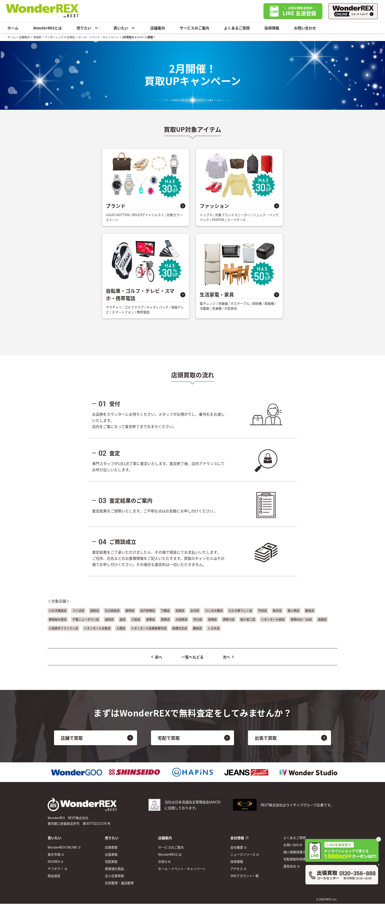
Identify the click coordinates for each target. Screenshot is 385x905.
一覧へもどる (192, 656)
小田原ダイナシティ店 (63, 628)
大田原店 (181, 619)
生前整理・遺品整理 (119, 882)
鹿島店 (309, 610)
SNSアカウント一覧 (244, 875)
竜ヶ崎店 (293, 610)
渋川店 (197, 619)
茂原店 (165, 619)
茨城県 (37, 37)
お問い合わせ (305, 27)
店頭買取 (111, 847)
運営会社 (289, 866)
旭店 (122, 619)
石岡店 (180, 610)
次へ (226, 656)
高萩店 (94, 610)
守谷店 (262, 610)
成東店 (150, 619)
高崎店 (212, 619)
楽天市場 (54, 854)
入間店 (120, 628)
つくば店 (78, 610)
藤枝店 (197, 628)
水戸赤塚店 (147, 610)
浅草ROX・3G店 (301, 619)
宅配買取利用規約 (296, 859)
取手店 (277, 610)
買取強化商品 (114, 868)
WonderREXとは (47, 27)
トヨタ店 (214, 628)
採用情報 (271, 27)
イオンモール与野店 (97, 628)
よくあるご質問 (237, 27)
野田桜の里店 (58, 619)
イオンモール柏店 (273, 619)
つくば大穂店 (214, 610)
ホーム (12, 27)
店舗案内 (157, 27)
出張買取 (111, 854)
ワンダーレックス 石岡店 (60, 37)
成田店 (109, 619)
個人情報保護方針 (296, 852)
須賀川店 (228, 619)
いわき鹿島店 (58, 610)
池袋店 (322, 619)
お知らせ (164, 861)
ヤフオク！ (56, 868)
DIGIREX (54, 861)
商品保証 (54, 875)
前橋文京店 (179, 628)
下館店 (165, 610)
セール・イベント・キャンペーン (98, 37)
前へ (158, 656)
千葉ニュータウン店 (85, 619)
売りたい (88, 27)
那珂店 (129, 610)
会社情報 (237, 837)
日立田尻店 (112, 610)
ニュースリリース (242, 854)
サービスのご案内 (194, 27)
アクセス (236, 868)
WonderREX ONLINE (62, 847)
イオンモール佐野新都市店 (148, 628)
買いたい (124, 27)
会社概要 (236, 847)
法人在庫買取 (114, 875)
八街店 (135, 619)
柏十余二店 (247, 619)
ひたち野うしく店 (240, 610)
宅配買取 (111, 861)
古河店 (194, 610)
